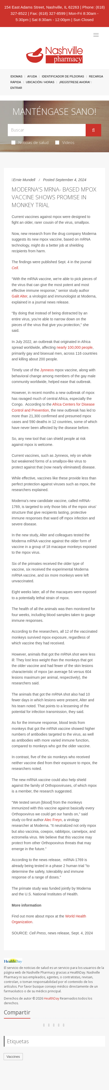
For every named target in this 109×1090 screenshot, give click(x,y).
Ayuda (32, 76)
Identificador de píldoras (63, 76)
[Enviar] (93, 130)
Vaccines (13, 1057)
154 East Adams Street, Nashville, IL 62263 (41, 7)
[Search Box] (47, 130)
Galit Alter (19, 296)
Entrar (16, 87)
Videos (64, 142)
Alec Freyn (53, 820)
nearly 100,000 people (75, 347)
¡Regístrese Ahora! (74, 82)
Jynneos (47, 370)
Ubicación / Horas (40, 82)
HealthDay (51, 998)
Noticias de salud (30, 142)
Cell (15, 268)
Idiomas (16, 76)
